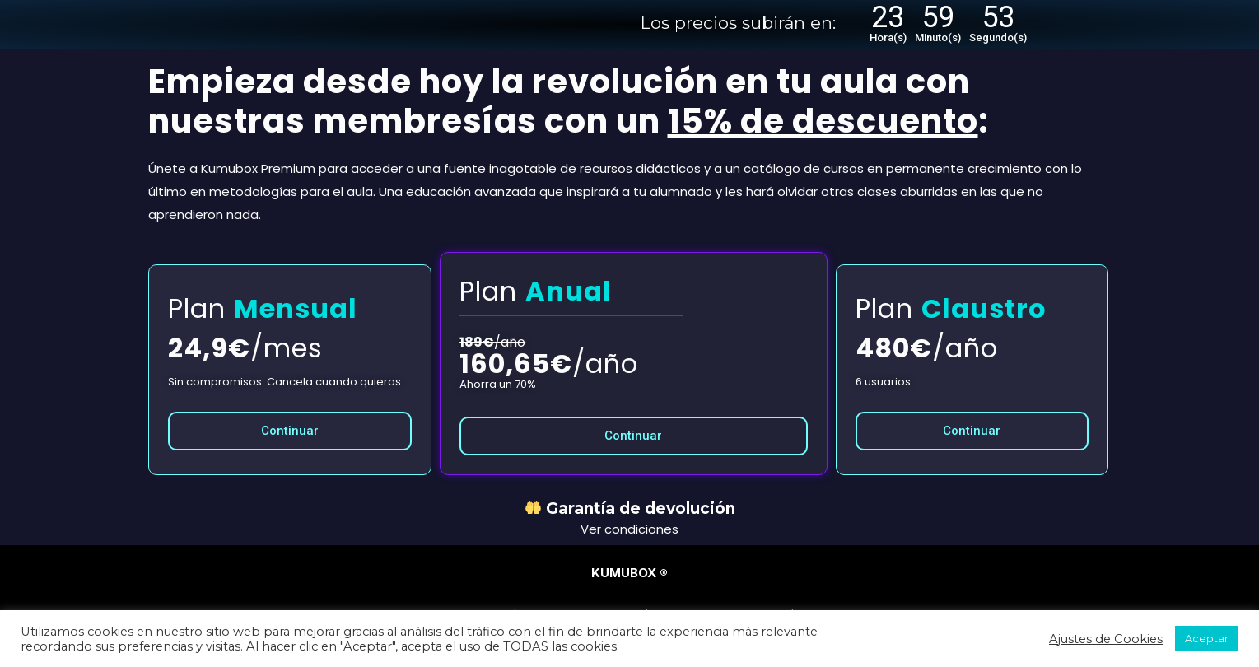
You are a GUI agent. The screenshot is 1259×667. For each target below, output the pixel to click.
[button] (290, 431)
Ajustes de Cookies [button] (1106, 639)
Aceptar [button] (1207, 638)
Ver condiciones (629, 529)
